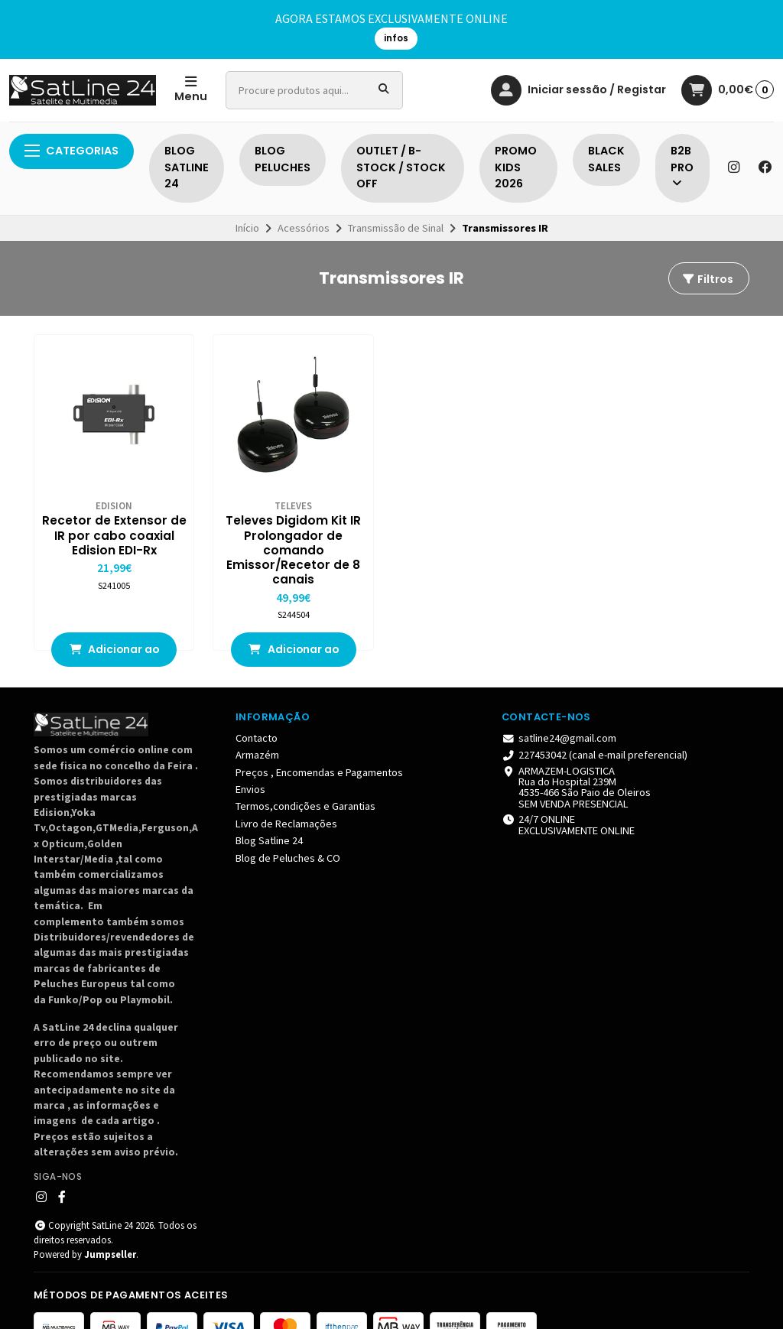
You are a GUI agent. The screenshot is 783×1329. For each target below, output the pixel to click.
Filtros (707, 279)
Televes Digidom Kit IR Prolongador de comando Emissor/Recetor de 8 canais (244, 519)
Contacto (257, 708)
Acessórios (304, 228)
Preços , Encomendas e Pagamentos (319, 742)
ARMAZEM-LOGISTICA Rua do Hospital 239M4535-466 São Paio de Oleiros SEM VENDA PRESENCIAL (576, 758)
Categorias (71, 150)
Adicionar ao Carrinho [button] (98, 624)
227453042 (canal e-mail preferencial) (594, 725)
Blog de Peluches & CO (288, 828)
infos (396, 38)
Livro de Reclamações (286, 793)
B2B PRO (682, 166)
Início (247, 228)
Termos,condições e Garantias (305, 777)
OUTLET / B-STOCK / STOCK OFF (401, 167)
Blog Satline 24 (269, 811)
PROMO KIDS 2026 (516, 167)
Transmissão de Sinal (395, 228)
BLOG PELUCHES (282, 159)
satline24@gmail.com (559, 708)
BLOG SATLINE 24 (186, 167)
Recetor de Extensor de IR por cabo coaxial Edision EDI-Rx (98, 511)
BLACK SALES (606, 159)
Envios (250, 759)
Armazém (257, 725)
